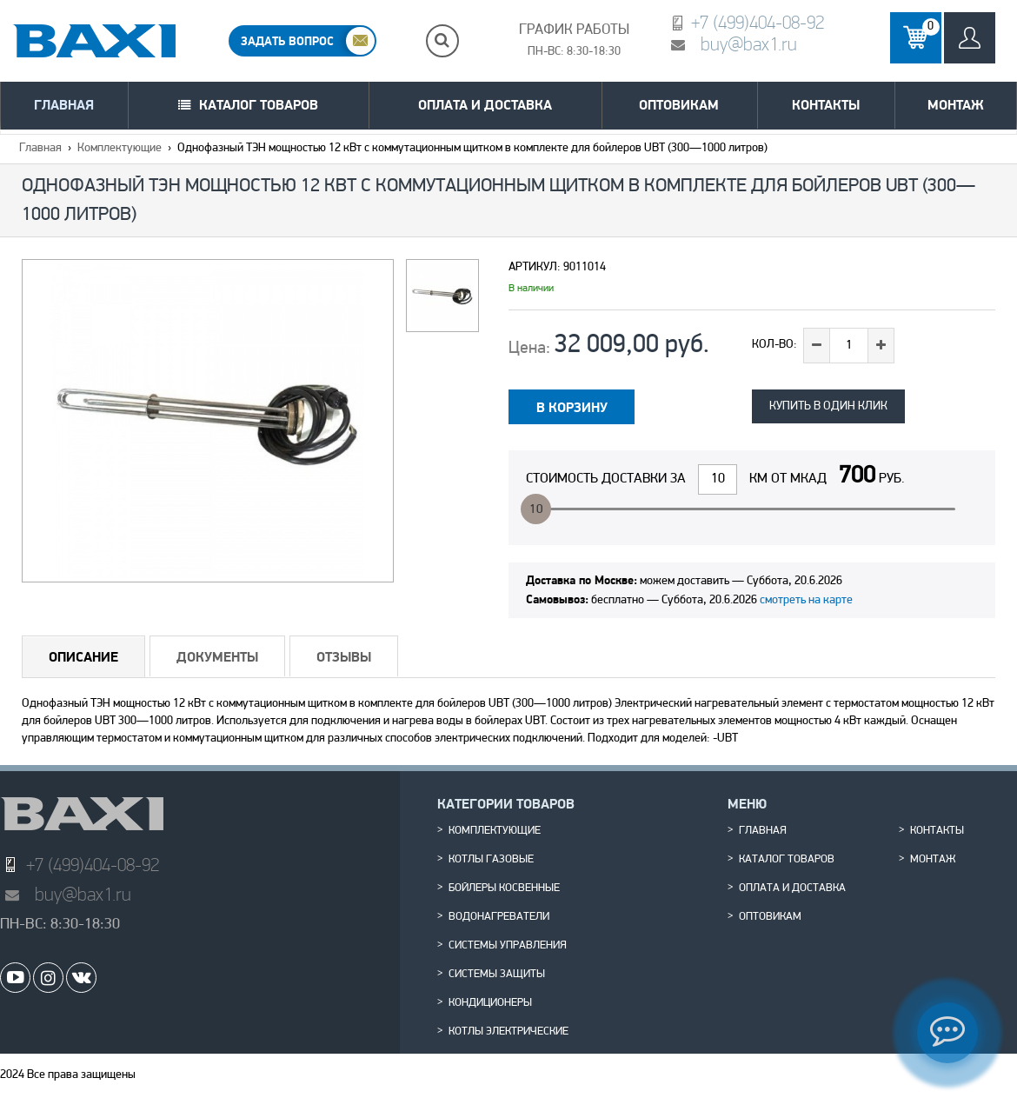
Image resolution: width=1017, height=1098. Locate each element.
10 (536, 509)
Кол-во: (774, 344)
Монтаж (955, 104)
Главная (64, 104)
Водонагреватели (499, 917)
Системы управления (508, 946)
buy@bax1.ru (749, 44)
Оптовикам (679, 104)
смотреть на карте (806, 600)
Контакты (826, 104)
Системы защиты (497, 974)
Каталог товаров (258, 104)
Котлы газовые (491, 860)
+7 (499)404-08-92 (757, 22)
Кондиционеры (490, 1003)
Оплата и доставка (485, 104)
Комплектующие (119, 148)
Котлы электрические (508, 1032)
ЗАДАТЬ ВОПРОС (287, 41)
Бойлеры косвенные (504, 888)
